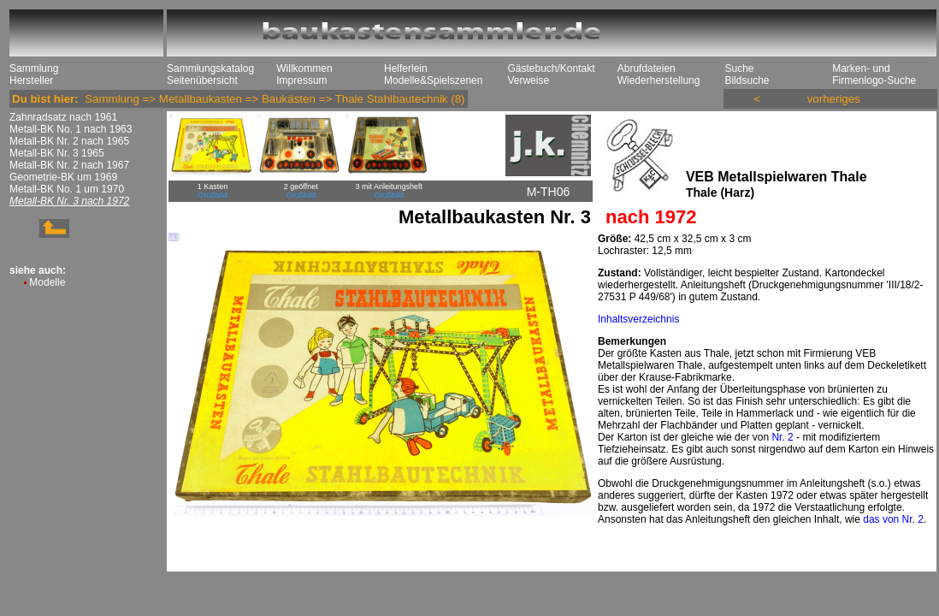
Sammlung (33, 68)
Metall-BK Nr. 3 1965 (56, 153)
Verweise (528, 80)
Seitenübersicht (202, 80)
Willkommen (304, 68)
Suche (738, 68)
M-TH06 (548, 191)
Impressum (301, 80)
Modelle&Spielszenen (433, 80)
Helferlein (406, 68)
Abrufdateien (646, 68)
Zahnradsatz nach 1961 (63, 117)
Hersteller (31, 80)
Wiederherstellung (658, 80)
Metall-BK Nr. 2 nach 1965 (69, 141)
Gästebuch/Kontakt (550, 68)
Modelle (47, 282)
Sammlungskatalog (210, 68)
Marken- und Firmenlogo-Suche (874, 74)
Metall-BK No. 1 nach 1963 (70, 129)
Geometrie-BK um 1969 (63, 177)
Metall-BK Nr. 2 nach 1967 (69, 165)
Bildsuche (746, 80)
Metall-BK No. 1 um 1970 (66, 189)
